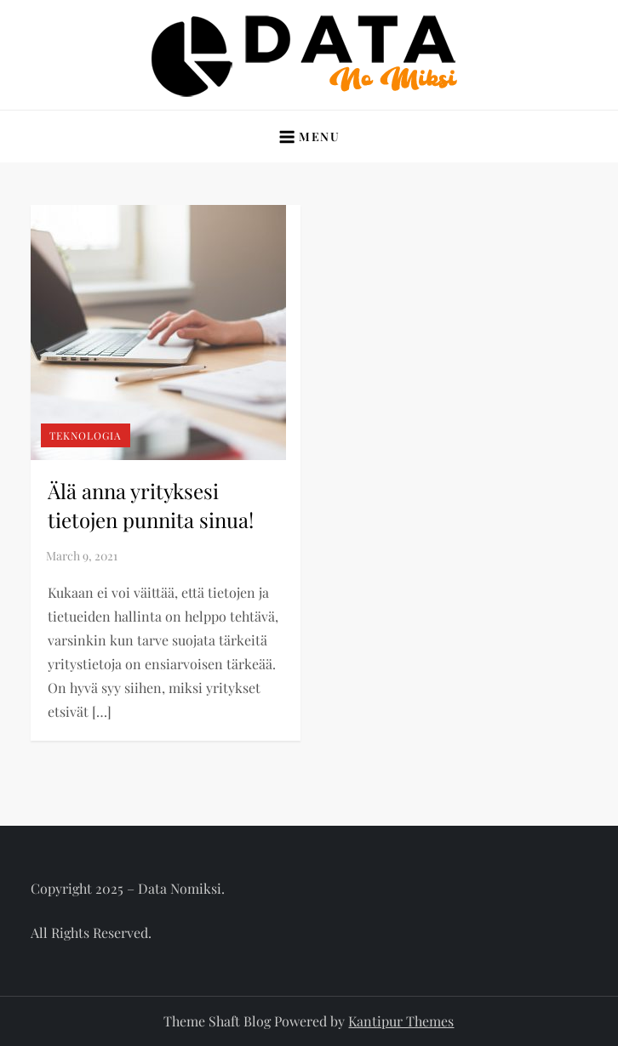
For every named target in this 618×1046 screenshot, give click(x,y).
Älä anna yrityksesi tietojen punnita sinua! (151, 505)
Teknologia (85, 435)
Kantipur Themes (401, 1021)
